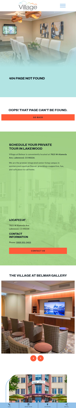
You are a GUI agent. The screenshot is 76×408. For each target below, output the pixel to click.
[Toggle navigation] (63, 6)
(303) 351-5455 (23, 242)
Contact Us (38, 251)
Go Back (38, 117)
